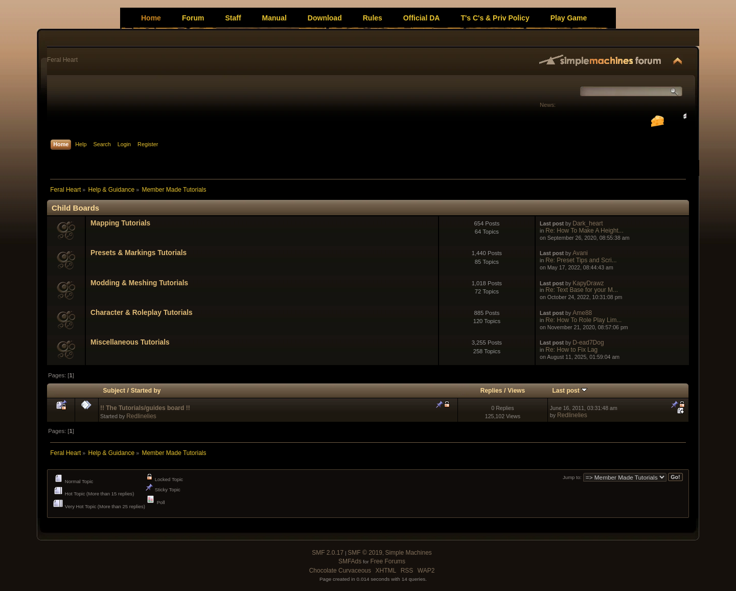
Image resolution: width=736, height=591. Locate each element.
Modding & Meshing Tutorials (139, 283)
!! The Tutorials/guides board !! (145, 408)
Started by (146, 390)
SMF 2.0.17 (327, 552)
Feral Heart (62, 59)
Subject (114, 390)
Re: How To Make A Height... (584, 230)
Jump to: (572, 477)
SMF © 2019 (365, 552)
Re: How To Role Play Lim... (583, 320)
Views (516, 390)
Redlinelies (141, 416)
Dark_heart (587, 223)
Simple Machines (408, 552)
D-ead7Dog (588, 342)
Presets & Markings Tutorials (138, 253)
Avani (580, 253)
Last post (569, 390)
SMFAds (349, 561)
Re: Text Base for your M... (581, 289)
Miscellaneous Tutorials (130, 342)
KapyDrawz (588, 283)
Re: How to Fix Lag (571, 349)
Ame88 (582, 312)
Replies (491, 390)
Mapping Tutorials (120, 223)
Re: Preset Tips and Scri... (580, 260)
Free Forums (387, 561)
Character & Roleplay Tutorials (141, 312)
